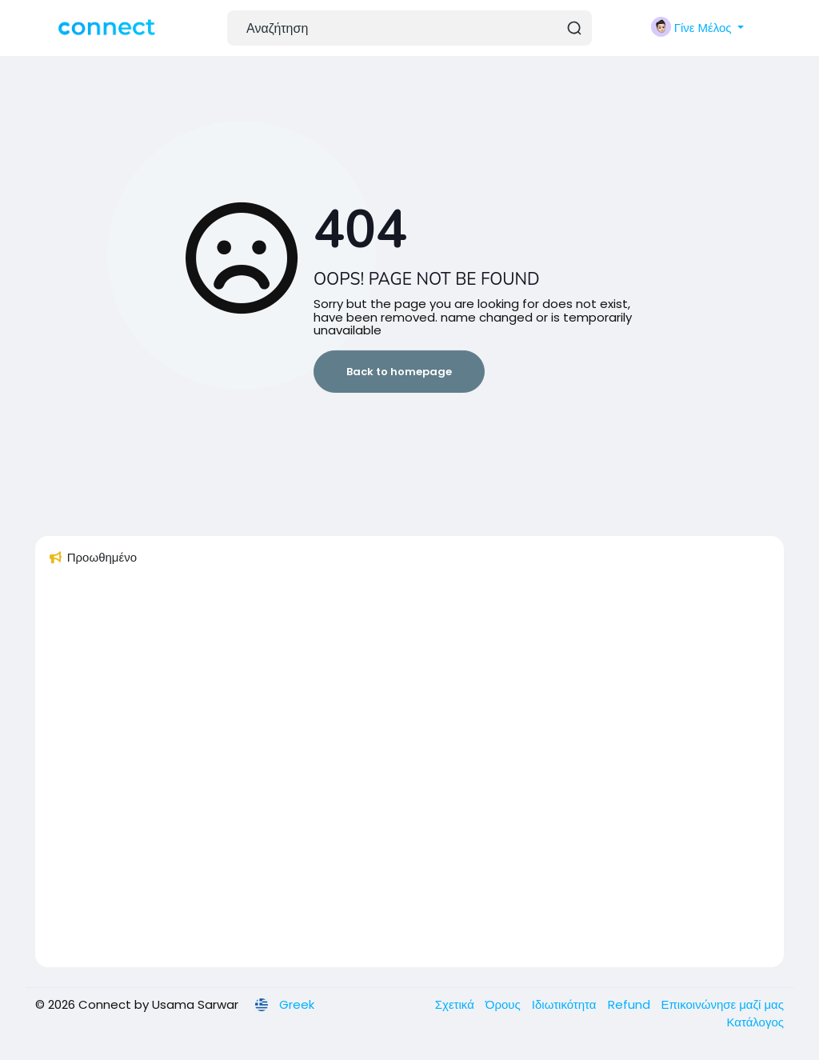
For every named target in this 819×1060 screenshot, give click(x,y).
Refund (630, 1004)
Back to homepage (399, 371)
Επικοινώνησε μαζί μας (722, 1004)
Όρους (504, 1004)
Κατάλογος (755, 1022)
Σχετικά (456, 1004)
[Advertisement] (409, 773)
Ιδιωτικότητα (566, 1004)
